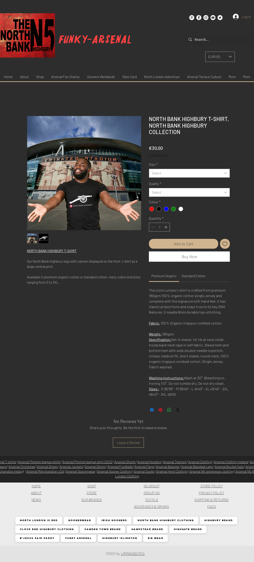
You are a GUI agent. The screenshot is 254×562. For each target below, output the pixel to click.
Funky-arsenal (95, 39)
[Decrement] (153, 227)
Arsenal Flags (144, 466)
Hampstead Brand (147, 529)
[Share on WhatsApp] (169, 410)
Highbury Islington (119, 538)
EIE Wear (155, 538)
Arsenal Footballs (120, 466)
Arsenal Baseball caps (197, 466)
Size (153, 164)
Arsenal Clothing (200, 462)
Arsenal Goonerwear (80, 471)
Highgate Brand (188, 529)
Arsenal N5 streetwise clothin (210, 471)
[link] (164, 276)
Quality (155, 184)
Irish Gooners (114, 520)
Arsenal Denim (95, 466)
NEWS (36, 500)
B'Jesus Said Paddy (37, 538)
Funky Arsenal (78, 538)
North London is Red (39, 520)
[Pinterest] (191, 17)
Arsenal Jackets (71, 466)
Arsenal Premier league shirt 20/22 (87, 462)
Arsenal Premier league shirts (39, 462)
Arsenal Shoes (47, 466)
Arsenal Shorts (125, 462)
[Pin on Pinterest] (160, 410)
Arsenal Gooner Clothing (114, 471)
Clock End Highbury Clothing (47, 529)
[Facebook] (198, 17)
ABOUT (36, 493)
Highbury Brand (218, 520)
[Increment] (166, 227)
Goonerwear (79, 520)
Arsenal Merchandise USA (45, 471)
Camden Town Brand (102, 529)
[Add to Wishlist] (225, 244)
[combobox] (189, 173)
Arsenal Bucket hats (229, 466)
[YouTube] (212, 17)
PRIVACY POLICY (211, 493)
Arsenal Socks (144, 471)
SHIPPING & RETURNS (211, 500)
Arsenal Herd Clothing (172, 471)
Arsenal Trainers (175, 462)
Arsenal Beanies (167, 466)
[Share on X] (178, 410)
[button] (220, 57)
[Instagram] (205, 17)
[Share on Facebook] (152, 410)
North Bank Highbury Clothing (165, 520)
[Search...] (219, 40)
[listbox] (220, 57)
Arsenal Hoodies (149, 462)
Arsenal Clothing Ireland (231, 462)
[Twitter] (220, 17)
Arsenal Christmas (22, 466)
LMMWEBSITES (133, 553)
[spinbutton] (159, 227)
